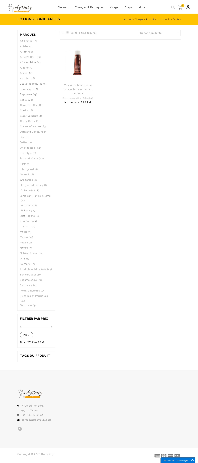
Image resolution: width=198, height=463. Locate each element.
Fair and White (29, 158)
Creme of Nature (30, 126)
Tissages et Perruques (34, 296)
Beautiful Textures (31, 83)
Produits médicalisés (33, 269)
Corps (128, 7)
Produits (151, 19)
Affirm (24, 51)
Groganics (26, 180)
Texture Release (30, 290)
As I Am (25, 78)
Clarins (24, 110)
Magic (24, 232)
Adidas (24, 46)
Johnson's (26, 205)
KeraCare (26, 221)
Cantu (23, 99)
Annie (23, 73)
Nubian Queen (29, 253)
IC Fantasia (26, 190)
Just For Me (27, 216)
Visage (114, 7)
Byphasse (26, 94)
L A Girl (25, 226)
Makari (24, 237)
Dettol (24, 142)
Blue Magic (27, 89)
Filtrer (27, 335)
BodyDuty (47, 454)
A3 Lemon (26, 41)
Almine (24, 67)
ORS (22, 258)
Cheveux (63, 7)
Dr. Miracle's (28, 147)
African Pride (28, 62)
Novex (24, 248)
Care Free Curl (29, 105)
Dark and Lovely (30, 131)
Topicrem (26, 305)
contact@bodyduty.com (37, 419)
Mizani (24, 242)
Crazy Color (27, 121)
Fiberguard (27, 169)
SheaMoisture (28, 280)
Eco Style (26, 153)
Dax (22, 137)
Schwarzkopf (28, 274)
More (142, 7)
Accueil (128, 19)
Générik (25, 174)
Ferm (23, 164)
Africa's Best (28, 57)
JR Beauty (26, 210)
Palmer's (25, 264)
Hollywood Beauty (31, 185)
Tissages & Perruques (89, 7)
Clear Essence (29, 115)
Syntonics (26, 285)
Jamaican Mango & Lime (35, 196)
